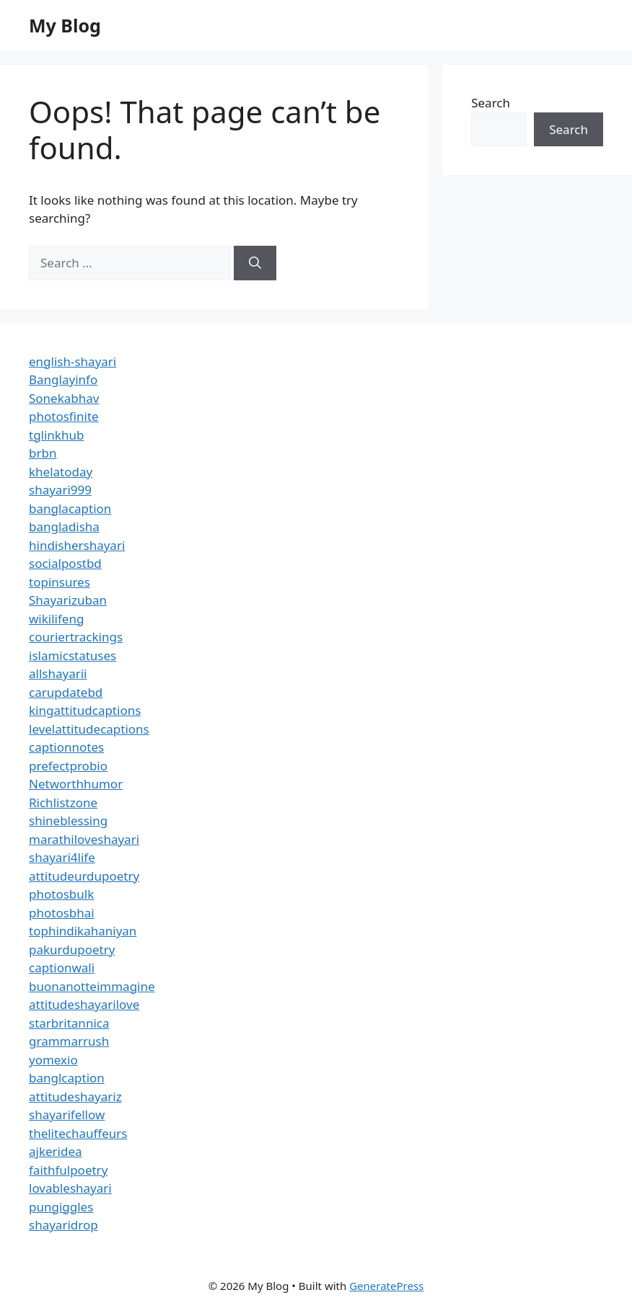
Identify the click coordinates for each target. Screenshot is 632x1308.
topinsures (59, 582)
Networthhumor (76, 783)
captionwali (62, 967)
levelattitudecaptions (89, 729)
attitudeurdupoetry (84, 876)
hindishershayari (77, 545)
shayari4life (62, 857)
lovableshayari (70, 1188)
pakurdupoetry (72, 949)
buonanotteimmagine (92, 986)
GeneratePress (386, 1285)
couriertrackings (76, 636)
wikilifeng (56, 618)
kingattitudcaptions (85, 710)
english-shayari (72, 361)
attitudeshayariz (75, 1096)
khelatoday (60, 471)
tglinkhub (56, 435)
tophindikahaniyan (82, 930)
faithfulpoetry (68, 1170)
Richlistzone (63, 802)
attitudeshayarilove (84, 1004)
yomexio (53, 1059)
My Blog (65, 25)
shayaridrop (63, 1224)
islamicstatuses (72, 655)
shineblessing (68, 820)
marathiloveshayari (84, 839)
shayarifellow (67, 1114)
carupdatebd (65, 692)
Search (490, 102)
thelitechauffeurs (78, 1133)
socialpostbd (65, 563)
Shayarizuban (68, 600)
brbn (42, 453)
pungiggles (61, 1206)
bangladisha (64, 526)
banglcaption (67, 1077)
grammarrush (69, 1041)
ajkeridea (55, 1151)
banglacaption (70, 508)
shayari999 (60, 489)
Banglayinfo (63, 379)
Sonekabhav (64, 398)
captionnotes (66, 747)
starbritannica (69, 1023)
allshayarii (58, 673)
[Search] (255, 263)
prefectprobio (68, 765)
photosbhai (62, 912)
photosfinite (64, 416)
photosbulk (61, 894)
